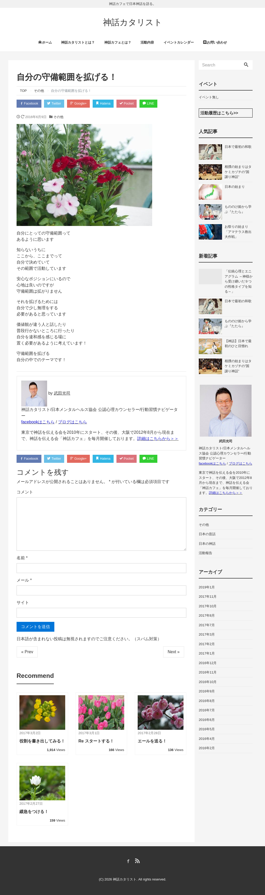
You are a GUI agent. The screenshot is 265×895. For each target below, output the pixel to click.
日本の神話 (207, 543)
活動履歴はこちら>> (219, 112)
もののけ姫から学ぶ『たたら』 (238, 208)
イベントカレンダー (179, 41)
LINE (154, 103)
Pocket (131, 103)
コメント (25, 492)
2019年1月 (207, 586)
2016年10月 (208, 681)
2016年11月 (208, 671)
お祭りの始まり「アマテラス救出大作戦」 (238, 231)
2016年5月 (207, 728)
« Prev (27, 651)
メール (24, 580)
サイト (23, 602)
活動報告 (205, 552)
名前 (22, 557)
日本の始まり (235, 186)
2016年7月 (207, 709)
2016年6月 (207, 719)
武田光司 (62, 392)
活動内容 (147, 41)
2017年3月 (207, 634)
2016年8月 (207, 700)
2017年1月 (207, 653)
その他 (58, 116)
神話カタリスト (132, 22)
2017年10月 (208, 605)
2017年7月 (207, 624)
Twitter (56, 103)
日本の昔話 (207, 533)
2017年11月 (208, 596)
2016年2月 (207, 747)
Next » (174, 651)
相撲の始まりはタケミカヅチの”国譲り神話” (238, 171)
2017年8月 (207, 615)
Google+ (81, 103)
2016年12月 (208, 662)
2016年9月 (207, 690)
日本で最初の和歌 (238, 146)
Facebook (29, 103)
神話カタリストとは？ (78, 41)
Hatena (106, 103)
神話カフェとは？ (117, 41)
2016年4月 (207, 738)
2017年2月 (207, 643)
